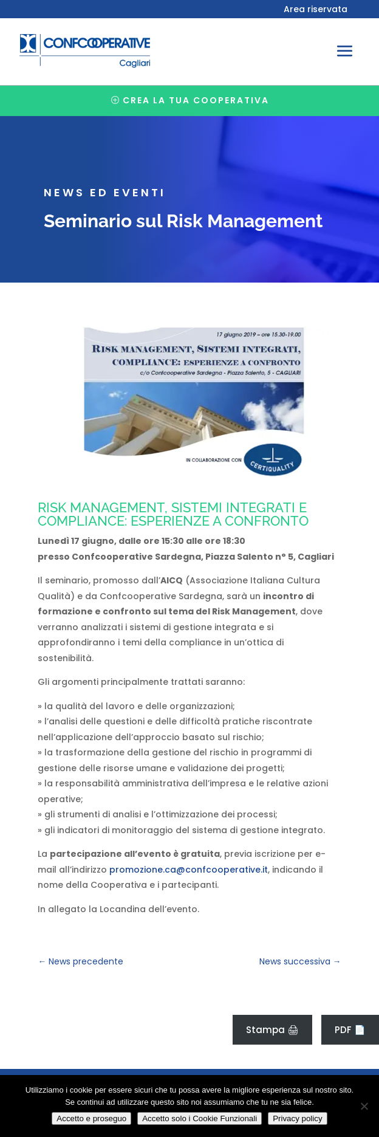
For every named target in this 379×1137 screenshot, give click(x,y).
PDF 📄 (350, 1029)
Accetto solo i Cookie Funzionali (199, 1118)
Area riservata (315, 10)
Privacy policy (297, 1118)
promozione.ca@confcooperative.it (188, 870)
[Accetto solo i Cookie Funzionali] (364, 1106)
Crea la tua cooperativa (196, 100)
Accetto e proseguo (91, 1118)
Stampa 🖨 (272, 1029)
